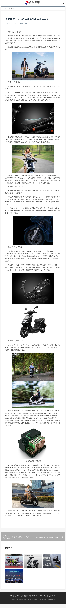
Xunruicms (52, 603)
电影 (21, 600)
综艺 (33, 600)
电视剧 (25, 600)
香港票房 (45, 600)
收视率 (50, 600)
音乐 (29, 600)
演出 (36, 600)
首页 (6, 8)
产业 (40, 600)
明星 (17, 600)
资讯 (10, 8)
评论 (54, 600)
